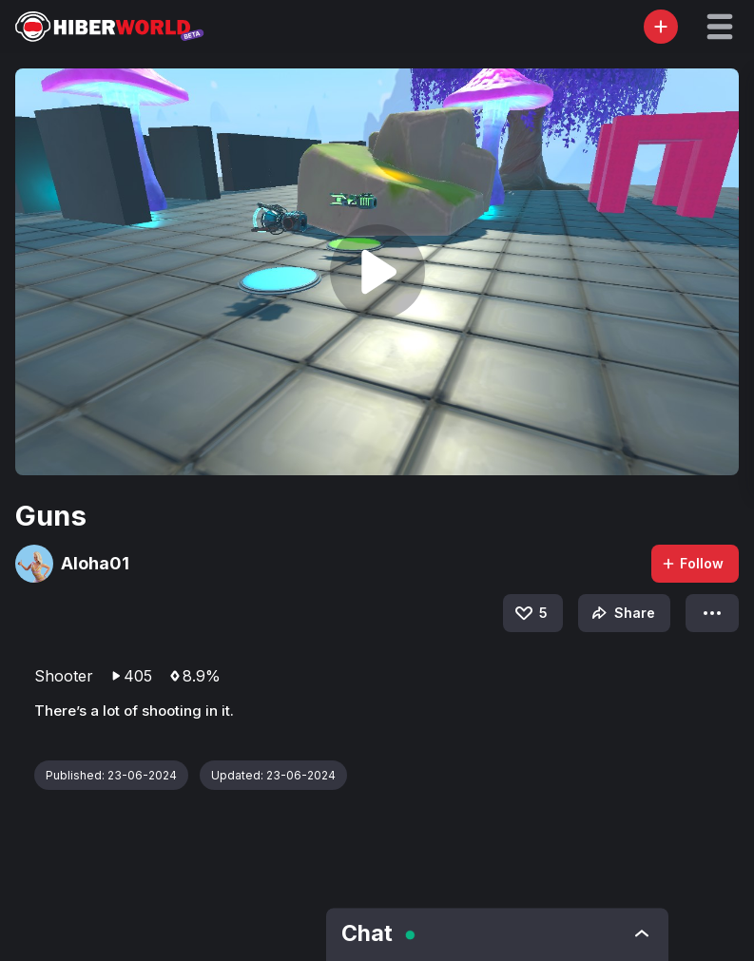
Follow (692, 563)
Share (621, 613)
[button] (720, 27)
